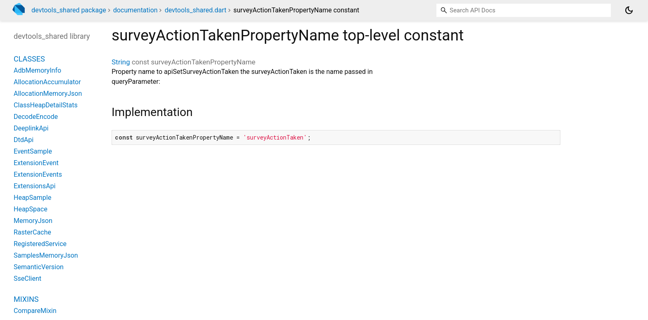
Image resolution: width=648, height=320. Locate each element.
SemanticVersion (39, 267)
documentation (135, 10)
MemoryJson (33, 221)
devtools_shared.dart (195, 10)
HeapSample (32, 197)
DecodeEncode (36, 117)
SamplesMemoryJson (46, 255)
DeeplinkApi (31, 128)
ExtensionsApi (34, 186)
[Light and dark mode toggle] (629, 10)
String (121, 62)
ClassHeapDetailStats (46, 105)
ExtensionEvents (38, 174)
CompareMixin (35, 311)
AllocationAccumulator (47, 82)
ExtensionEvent (36, 163)
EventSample (33, 151)
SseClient (27, 278)
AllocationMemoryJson (48, 93)
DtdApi (23, 140)
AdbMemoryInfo (37, 70)
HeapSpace (31, 209)
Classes (29, 59)
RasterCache (32, 232)
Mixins (26, 299)
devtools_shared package (68, 10)
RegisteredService (40, 244)
